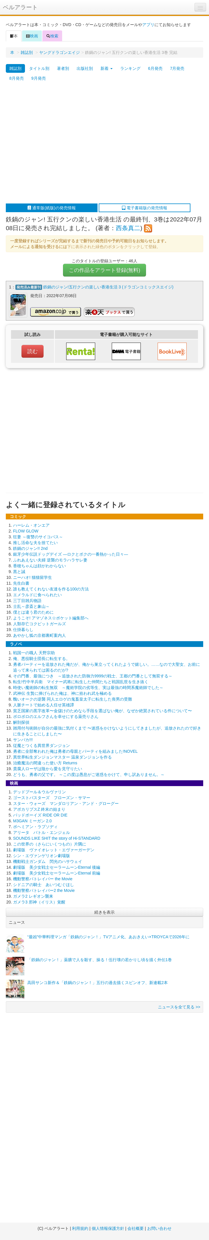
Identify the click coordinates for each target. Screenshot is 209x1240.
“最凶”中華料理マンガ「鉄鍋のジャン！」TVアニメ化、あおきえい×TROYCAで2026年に (108, 936)
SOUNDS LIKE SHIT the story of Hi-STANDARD (56, 838)
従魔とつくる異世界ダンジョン (41, 745)
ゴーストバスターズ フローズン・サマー (51, 797)
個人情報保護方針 (108, 1228)
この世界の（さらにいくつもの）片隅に (49, 844)
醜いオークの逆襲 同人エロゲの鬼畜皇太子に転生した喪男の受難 (72, 699)
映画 (32, 36)
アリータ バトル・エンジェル (41, 832)
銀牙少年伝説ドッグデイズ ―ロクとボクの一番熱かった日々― (70, 554)
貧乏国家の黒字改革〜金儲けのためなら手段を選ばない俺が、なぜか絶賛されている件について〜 (102, 710)
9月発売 (38, 78)
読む (32, 351)
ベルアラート (20, 7)
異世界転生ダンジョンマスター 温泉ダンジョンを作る (62, 757)
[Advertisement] (54, 143)
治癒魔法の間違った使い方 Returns (45, 763)
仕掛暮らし (23, 629)
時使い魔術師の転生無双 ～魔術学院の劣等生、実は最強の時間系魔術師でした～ (88, 687)
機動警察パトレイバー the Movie (43, 879)
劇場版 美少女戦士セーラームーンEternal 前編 (56, 873)
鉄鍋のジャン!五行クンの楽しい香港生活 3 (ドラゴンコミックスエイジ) (108, 287)
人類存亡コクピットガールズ (39, 623)
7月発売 (177, 68)
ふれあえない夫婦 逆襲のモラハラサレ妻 (50, 560)
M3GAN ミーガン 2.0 (32, 821)
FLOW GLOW (25, 531)
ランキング (130, 68)
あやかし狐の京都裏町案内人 (39, 635)
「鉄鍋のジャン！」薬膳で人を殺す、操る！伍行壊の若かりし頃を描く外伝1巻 (99, 959)
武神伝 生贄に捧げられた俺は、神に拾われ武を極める (62, 693)
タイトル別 (39, 68)
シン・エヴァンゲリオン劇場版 (41, 855)
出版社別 (85, 68)
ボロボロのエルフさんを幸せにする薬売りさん (55, 716)
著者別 (63, 68)
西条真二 (128, 228)
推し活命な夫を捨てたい (35, 542)
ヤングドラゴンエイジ (59, 52)
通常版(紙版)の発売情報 (51, 208)
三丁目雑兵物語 (27, 600)
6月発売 (155, 68)
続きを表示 (104, 912)
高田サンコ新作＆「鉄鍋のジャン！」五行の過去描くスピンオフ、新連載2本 (97, 982)
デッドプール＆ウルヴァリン (39, 792)
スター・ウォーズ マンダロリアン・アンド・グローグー (66, 803)
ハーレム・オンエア (31, 525)
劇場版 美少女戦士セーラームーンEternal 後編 (56, 867)
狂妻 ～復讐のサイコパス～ (38, 536)
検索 (52, 36)
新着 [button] (106, 68)
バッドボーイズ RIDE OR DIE (40, 815)
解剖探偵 (21, 722)
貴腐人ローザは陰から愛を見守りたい (47, 768)
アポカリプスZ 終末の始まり (39, 809)
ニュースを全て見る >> (179, 1007)
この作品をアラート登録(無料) (104, 270)
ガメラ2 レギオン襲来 (33, 896)
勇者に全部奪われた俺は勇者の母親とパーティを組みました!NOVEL (75, 751)
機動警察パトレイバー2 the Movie (44, 890)
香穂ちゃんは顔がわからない (39, 565)
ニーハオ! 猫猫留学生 (32, 577)
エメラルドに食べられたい (37, 594)
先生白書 (21, 583)
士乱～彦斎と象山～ (31, 606)
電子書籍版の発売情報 (144, 208)
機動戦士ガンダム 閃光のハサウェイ (47, 861)
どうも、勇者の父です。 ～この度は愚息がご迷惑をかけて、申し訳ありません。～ (89, 774)
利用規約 (80, 1228)
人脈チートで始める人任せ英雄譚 (43, 705)
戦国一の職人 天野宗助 (34, 652)
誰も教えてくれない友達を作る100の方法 (51, 589)
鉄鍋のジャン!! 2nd (30, 548)
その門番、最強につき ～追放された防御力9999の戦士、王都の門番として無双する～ (92, 676)
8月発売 (16, 78)
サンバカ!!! (23, 739)
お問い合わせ (159, 1228)
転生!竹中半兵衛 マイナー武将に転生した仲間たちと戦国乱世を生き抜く (80, 681)
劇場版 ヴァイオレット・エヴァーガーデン (53, 850)
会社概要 (135, 1228)
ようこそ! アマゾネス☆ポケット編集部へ (51, 618)
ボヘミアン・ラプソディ (35, 826)
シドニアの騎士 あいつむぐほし (43, 884)
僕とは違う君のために (33, 612)
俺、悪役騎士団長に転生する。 (41, 658)
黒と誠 (19, 571)
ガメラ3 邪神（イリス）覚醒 (39, 902)
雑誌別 (27, 52)
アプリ (148, 24)
